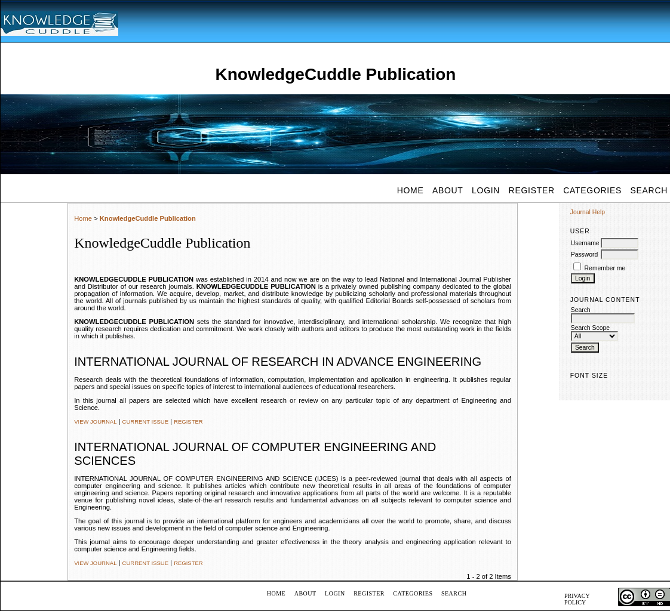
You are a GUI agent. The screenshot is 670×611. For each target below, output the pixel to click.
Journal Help (587, 212)
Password (584, 254)
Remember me (605, 268)
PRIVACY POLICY (576, 599)
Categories (592, 190)
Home (410, 190)
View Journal (95, 421)
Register (532, 190)
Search (453, 593)
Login (486, 190)
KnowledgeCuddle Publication (148, 218)
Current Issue (145, 421)
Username (585, 243)
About (447, 190)
